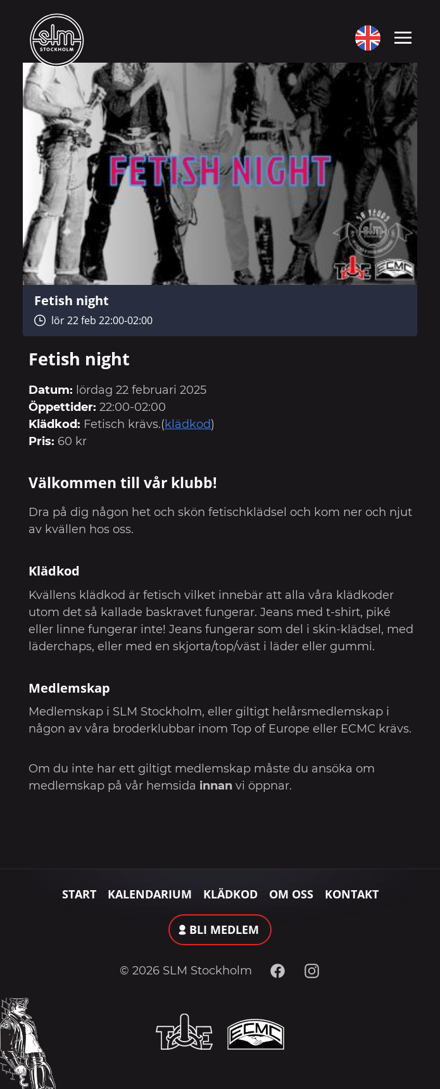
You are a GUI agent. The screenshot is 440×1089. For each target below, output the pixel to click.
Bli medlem (224, 929)
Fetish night (71, 300)
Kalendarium (150, 894)
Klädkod (230, 894)
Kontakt (352, 894)
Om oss (291, 894)
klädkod (188, 424)
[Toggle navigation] (403, 37)
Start (79, 894)
